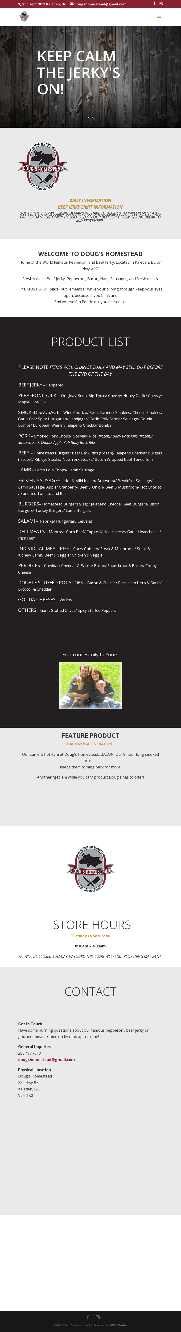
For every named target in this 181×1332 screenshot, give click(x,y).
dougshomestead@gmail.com (46, 1059)
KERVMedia (118, 1325)
